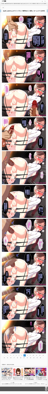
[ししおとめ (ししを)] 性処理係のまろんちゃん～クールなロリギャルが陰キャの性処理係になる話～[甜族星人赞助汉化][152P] (18, 379)
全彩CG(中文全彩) (17, 3)
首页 (2, 3)
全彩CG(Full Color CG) (9, 3)
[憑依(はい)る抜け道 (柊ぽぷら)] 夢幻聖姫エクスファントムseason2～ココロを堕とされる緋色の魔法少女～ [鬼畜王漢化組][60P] (41, 379)
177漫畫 (4, 1)
